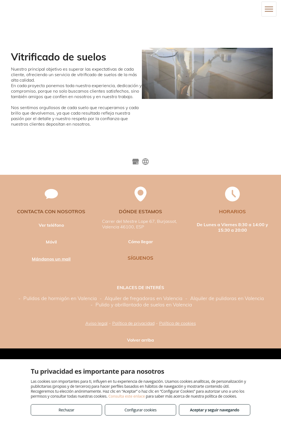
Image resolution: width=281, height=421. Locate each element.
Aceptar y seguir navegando (214, 409)
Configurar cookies (141, 409)
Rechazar (66, 409)
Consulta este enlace (126, 396)
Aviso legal (96, 323)
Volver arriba (140, 340)
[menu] (269, 9)
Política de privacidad (133, 323)
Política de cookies (177, 323)
